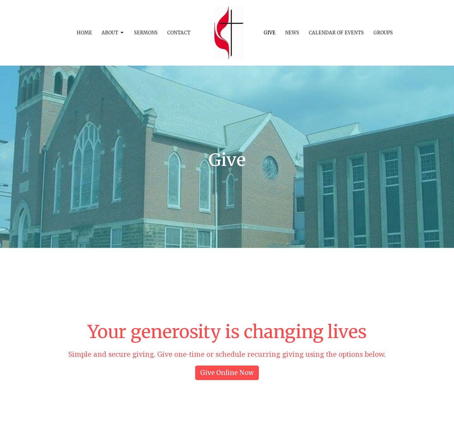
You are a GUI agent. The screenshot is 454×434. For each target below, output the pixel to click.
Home (84, 33)
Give (270, 33)
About (113, 33)
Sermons (146, 33)
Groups (383, 33)
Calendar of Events (336, 33)
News (292, 33)
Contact (178, 33)
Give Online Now (227, 373)
